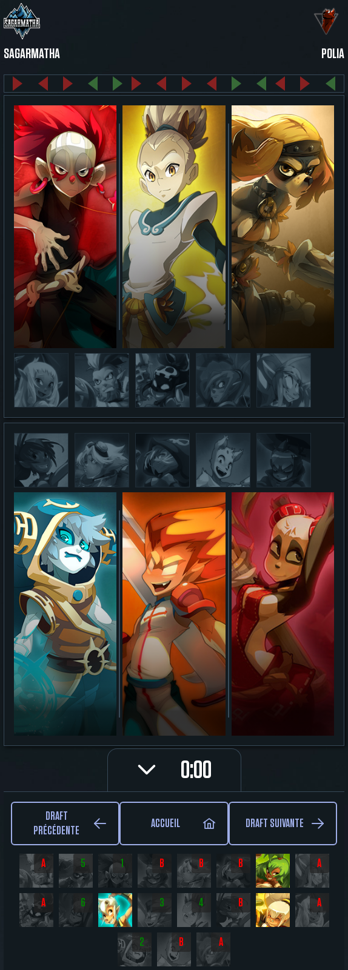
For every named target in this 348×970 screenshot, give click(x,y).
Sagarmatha (32, 54)
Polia (332, 54)
